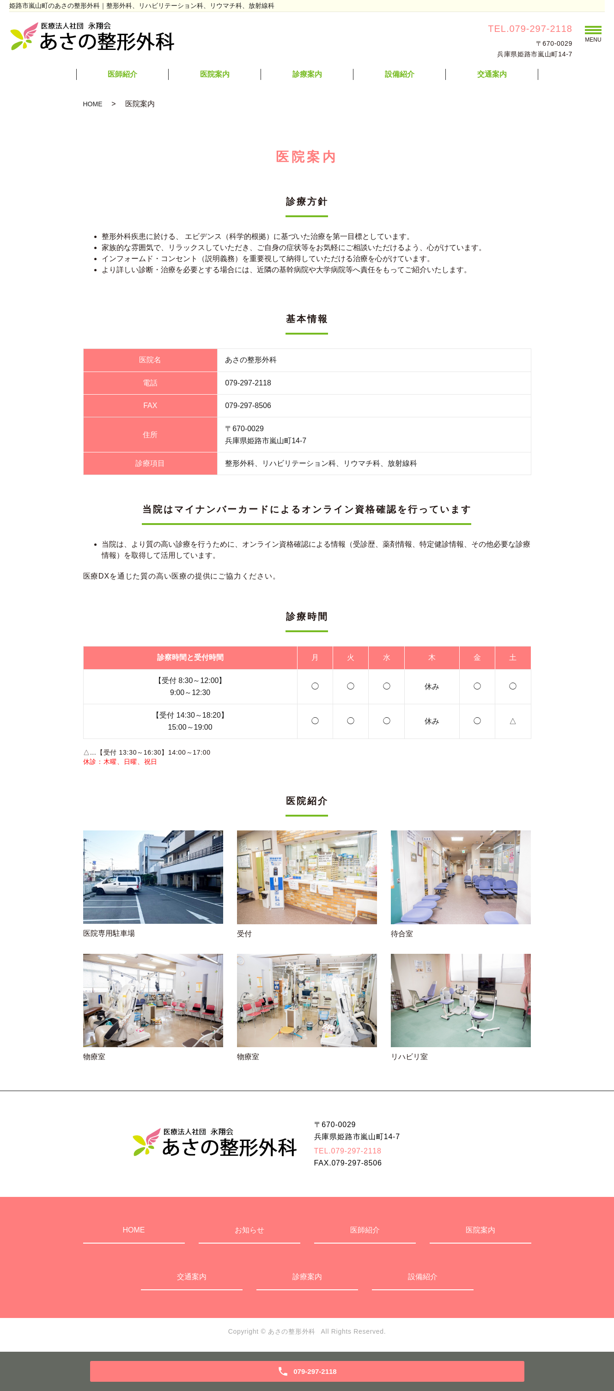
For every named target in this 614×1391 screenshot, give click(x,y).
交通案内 (492, 74)
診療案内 (307, 74)
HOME (93, 104)
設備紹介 (399, 74)
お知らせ (249, 1230)
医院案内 (215, 74)
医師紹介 (122, 74)
